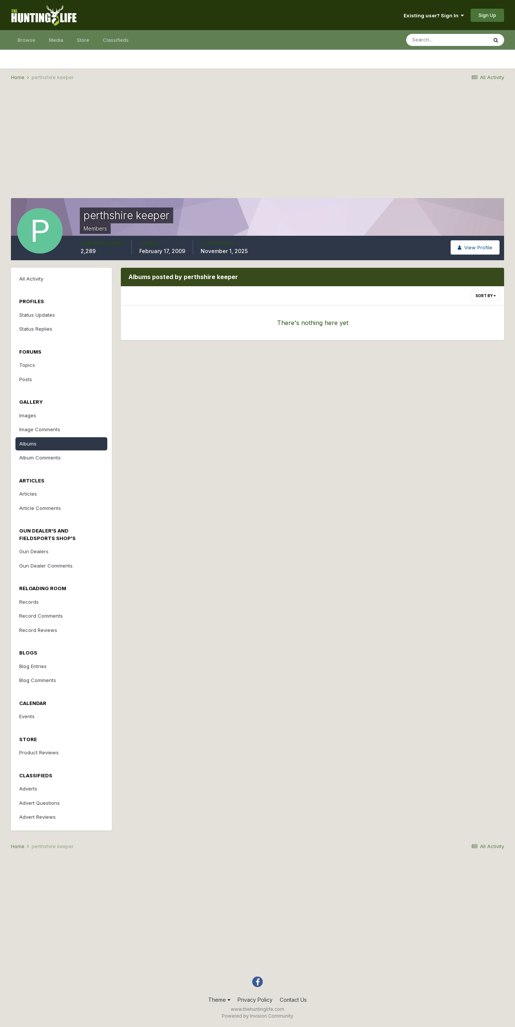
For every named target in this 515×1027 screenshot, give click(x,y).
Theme (219, 999)
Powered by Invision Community (257, 1016)
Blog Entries (33, 666)
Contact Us (293, 999)
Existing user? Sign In (434, 15)
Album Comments (40, 458)
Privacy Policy (255, 999)
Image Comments (39, 429)
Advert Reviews (37, 817)
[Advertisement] (257, 145)
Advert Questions (39, 803)
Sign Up (487, 15)
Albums (28, 444)
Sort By (485, 295)
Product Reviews (39, 752)
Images (27, 415)
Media (56, 40)
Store (83, 40)
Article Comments (40, 508)
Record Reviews (38, 630)
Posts (25, 379)
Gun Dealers (34, 551)
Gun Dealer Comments (46, 566)
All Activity (31, 279)
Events (27, 716)
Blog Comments (37, 680)
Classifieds (116, 40)
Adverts (28, 789)
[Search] (447, 40)
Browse (26, 40)
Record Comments (41, 616)
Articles (28, 494)
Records (29, 602)
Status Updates (37, 315)
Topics (27, 365)
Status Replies (35, 329)
